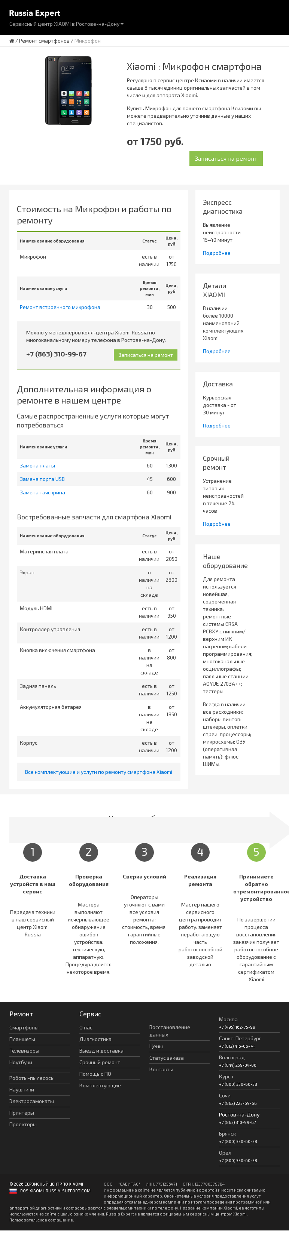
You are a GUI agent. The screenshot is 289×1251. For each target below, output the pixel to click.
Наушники (21, 1089)
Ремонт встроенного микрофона (60, 307)
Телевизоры (24, 1050)
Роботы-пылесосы (32, 1078)
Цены (156, 1046)
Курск (226, 1076)
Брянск (227, 1133)
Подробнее (217, 253)
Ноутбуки (20, 1062)
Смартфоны (24, 1027)
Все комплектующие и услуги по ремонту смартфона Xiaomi (98, 772)
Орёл (225, 1152)
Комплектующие (100, 1085)
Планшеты (22, 1039)
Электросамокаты (31, 1101)
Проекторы (23, 1124)
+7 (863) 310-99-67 (56, 354)
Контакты (161, 1069)
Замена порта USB (42, 479)
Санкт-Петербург (240, 1038)
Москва (228, 1019)
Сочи (225, 1095)
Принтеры (21, 1112)
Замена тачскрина (42, 492)
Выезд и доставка (101, 1050)
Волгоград (232, 1057)
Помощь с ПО (95, 1074)
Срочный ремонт (99, 1062)
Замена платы (37, 465)
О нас (85, 1027)
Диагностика (95, 1039)
